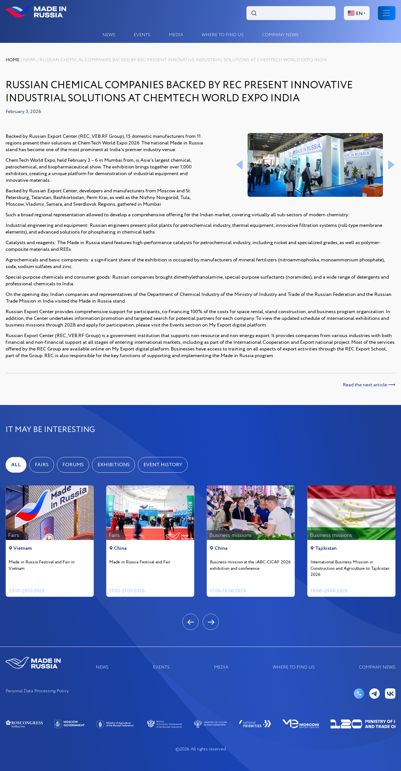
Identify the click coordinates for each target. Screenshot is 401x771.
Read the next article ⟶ (369, 385)
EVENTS (142, 35)
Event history (162, 464)
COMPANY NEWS (280, 35)
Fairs (41, 464)
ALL (16, 464)
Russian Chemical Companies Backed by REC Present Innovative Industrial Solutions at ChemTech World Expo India (183, 60)
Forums (73, 464)
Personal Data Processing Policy (37, 691)
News (108, 35)
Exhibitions (113, 464)
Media (176, 35)
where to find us (223, 35)
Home (12, 60)
